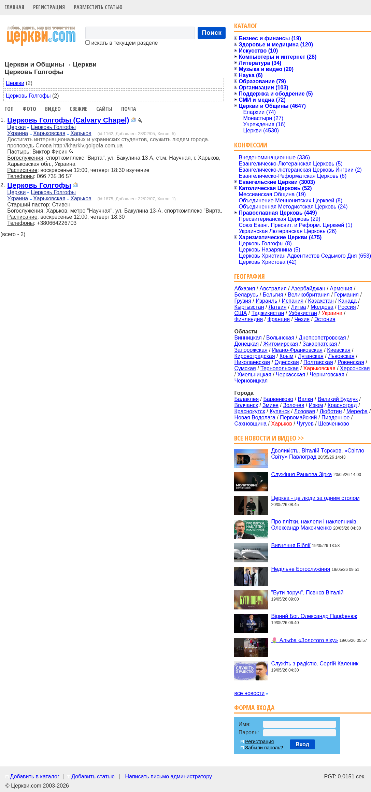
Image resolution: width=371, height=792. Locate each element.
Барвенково (278, 399)
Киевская (338, 350)
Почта (128, 109)
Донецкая (246, 344)
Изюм (316, 405)
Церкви (15, 83)
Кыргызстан (249, 307)
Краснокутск (249, 411)
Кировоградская (254, 356)
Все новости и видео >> (269, 438)
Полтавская (318, 362)
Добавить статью (93, 776)
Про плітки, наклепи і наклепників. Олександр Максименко (314, 525)
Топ (9, 109)
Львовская (341, 356)
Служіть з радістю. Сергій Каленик (314, 663)
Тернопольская (279, 368)
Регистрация (49, 7)
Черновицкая (251, 381)
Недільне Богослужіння (300, 569)
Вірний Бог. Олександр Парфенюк (314, 616)
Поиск (212, 32)
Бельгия (273, 295)
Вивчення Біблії (290, 545)
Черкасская (290, 374)
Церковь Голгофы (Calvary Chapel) (68, 120)
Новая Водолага (254, 417)
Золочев (293, 405)
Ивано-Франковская (297, 350)
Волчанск (246, 405)
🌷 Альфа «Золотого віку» (304, 640)
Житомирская (280, 344)
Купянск (279, 411)
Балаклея (246, 399)
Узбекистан (303, 313)
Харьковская (49, 133)
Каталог (246, 25)
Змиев (270, 405)
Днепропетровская (322, 338)
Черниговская (327, 374)
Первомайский (298, 417)
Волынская (280, 338)
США (240, 313)
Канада (347, 301)
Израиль (266, 301)
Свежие (78, 109)
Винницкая (247, 338)
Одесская (286, 362)
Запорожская (250, 350)
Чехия (302, 319)
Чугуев (305, 424)
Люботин (330, 411)
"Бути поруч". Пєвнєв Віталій (307, 592)
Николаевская (252, 362)
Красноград (342, 405)
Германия (346, 295)
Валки (305, 399)
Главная (14, 7)
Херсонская (355, 368)
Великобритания (309, 295)
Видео (53, 109)
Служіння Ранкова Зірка (301, 474)
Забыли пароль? (264, 747)
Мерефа (357, 411)
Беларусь (246, 295)
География (249, 276)
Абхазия (244, 288)
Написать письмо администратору (168, 776)
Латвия (277, 307)
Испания (293, 301)
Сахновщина (250, 424)
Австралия (273, 288)
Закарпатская (319, 344)
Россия (347, 307)
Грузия (242, 301)
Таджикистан (268, 313)
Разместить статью (98, 7)
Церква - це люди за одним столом (315, 498)
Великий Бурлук (338, 399)
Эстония (325, 319)
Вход (302, 744)
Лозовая (304, 411)
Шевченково (333, 424)
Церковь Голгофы (28, 96)
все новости (249, 693)
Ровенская (351, 362)
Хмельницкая (254, 374)
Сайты (104, 109)
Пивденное (335, 417)
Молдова (322, 307)
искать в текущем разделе (121, 43)
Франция (278, 319)
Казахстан (321, 301)
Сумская (245, 368)
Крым (287, 356)
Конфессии (250, 144)
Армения (341, 288)
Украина (17, 133)
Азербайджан (308, 288)
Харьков (80, 133)
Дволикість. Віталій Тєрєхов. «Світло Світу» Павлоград (317, 454)
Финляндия (248, 319)
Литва (298, 307)
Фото (29, 109)
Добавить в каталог (34, 776)
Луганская (311, 356)
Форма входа (254, 707)
